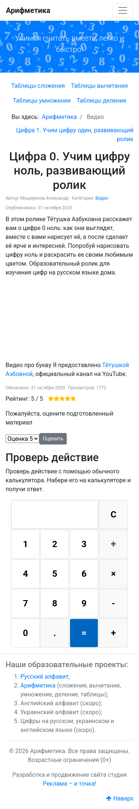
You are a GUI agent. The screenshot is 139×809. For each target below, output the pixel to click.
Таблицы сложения (38, 85)
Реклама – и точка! (69, 783)
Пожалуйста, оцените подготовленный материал (59, 418)
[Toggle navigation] (122, 10)
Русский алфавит (44, 676)
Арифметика (28, 10)
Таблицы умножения (42, 100)
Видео (101, 198)
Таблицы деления (101, 100)
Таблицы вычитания (99, 85)
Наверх (119, 798)
